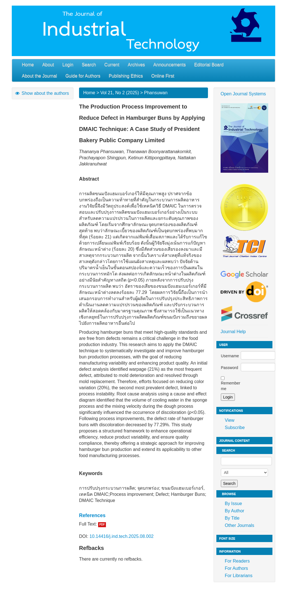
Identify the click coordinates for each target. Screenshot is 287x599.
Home (28, 64)
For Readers (237, 561)
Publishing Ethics (126, 75)
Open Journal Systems (243, 93)
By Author (234, 510)
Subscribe (235, 427)
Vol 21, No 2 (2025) (119, 92)
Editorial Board (209, 64)
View (229, 420)
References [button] (92, 515)
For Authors (236, 568)
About (48, 64)
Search (89, 64)
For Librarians (239, 575)
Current (111, 64)
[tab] (143, 515)
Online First (162, 75)
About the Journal (39, 75)
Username (230, 356)
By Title (232, 518)
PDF (102, 524)
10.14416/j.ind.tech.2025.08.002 (121, 536)
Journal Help (233, 331)
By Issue (233, 503)
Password (229, 367)
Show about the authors (42, 93)
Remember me (230, 386)
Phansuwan (156, 92)
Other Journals (239, 525)
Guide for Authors (82, 75)
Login (68, 64)
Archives (136, 64)
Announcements (169, 64)
